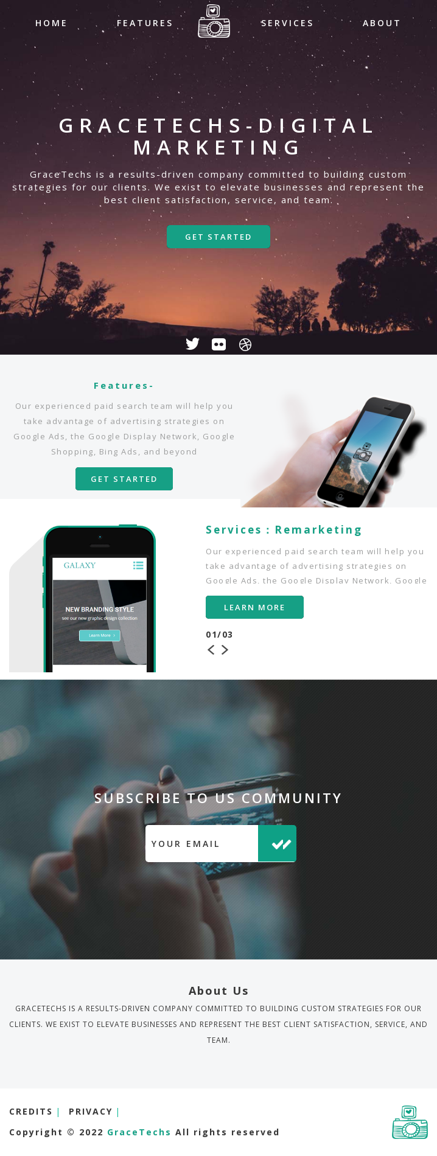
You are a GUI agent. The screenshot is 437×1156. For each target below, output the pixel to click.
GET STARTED (218, 236)
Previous (212, 648)
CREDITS (31, 1111)
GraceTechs (141, 1132)
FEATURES (145, 23)
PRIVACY (91, 1111)
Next (225, 648)
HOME (51, 23)
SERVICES (287, 23)
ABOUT (382, 23)
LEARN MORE (254, 607)
